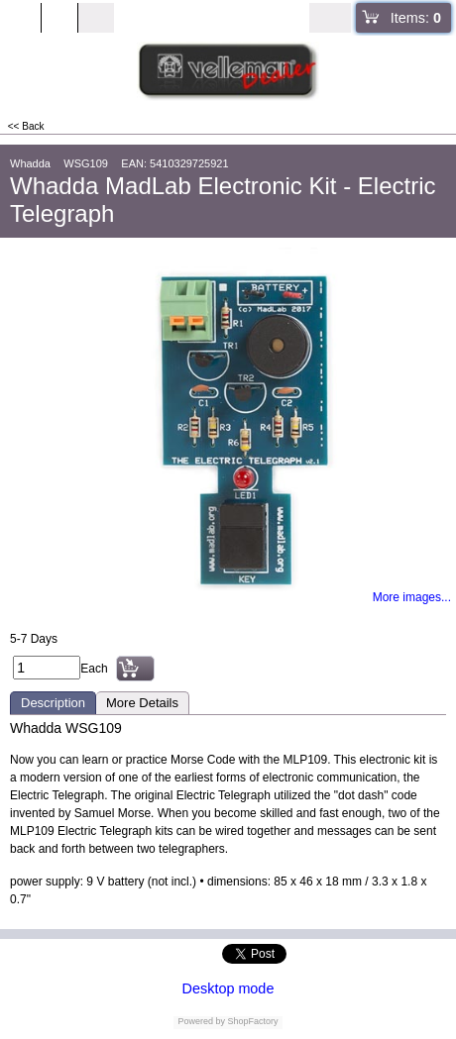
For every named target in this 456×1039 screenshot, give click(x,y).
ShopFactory (252, 1021)
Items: (416, 18)
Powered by (201, 1021)
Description (53, 702)
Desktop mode (228, 988)
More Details (142, 702)
